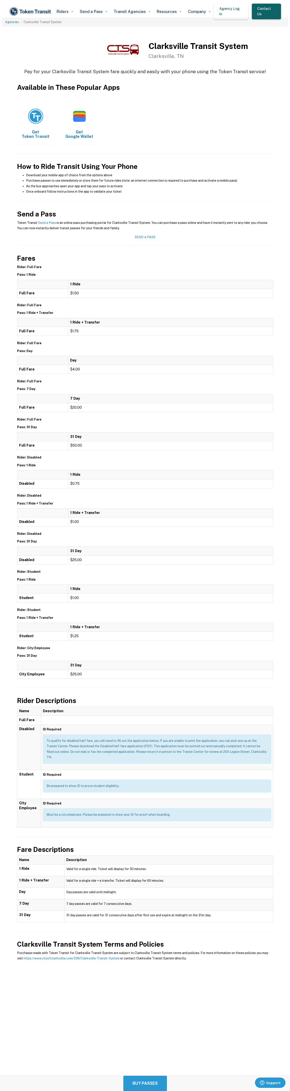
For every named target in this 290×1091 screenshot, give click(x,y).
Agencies (12, 22)
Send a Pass (47, 223)
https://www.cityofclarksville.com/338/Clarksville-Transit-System (72, 958)
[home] (31, 11)
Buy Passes (145, 1083)
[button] (64, 11)
